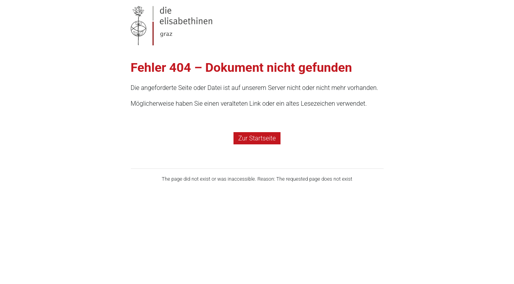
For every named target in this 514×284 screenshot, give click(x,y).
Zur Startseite (257, 138)
